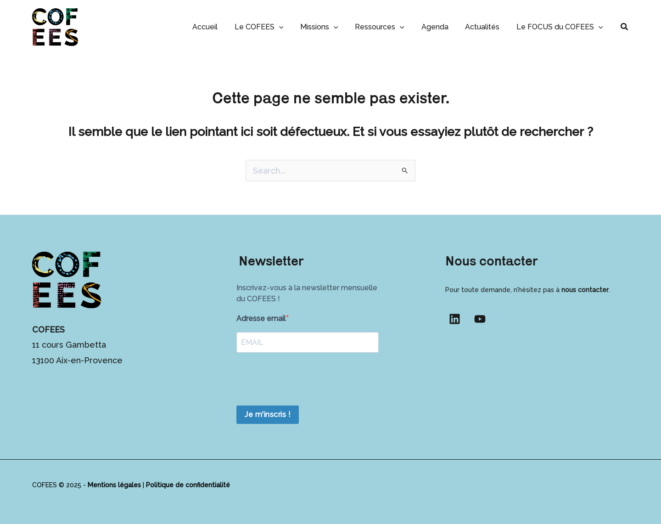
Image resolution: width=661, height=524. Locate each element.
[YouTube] (480, 319)
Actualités (485, 27)
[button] (290, 27)
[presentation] (306, 380)
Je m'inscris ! (268, 414)
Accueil (218, 27)
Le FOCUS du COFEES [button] (560, 27)
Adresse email (261, 318)
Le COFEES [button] (270, 27)
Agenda (440, 27)
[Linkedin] (454, 319)
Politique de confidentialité (188, 485)
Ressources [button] (387, 27)
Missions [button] (329, 27)
